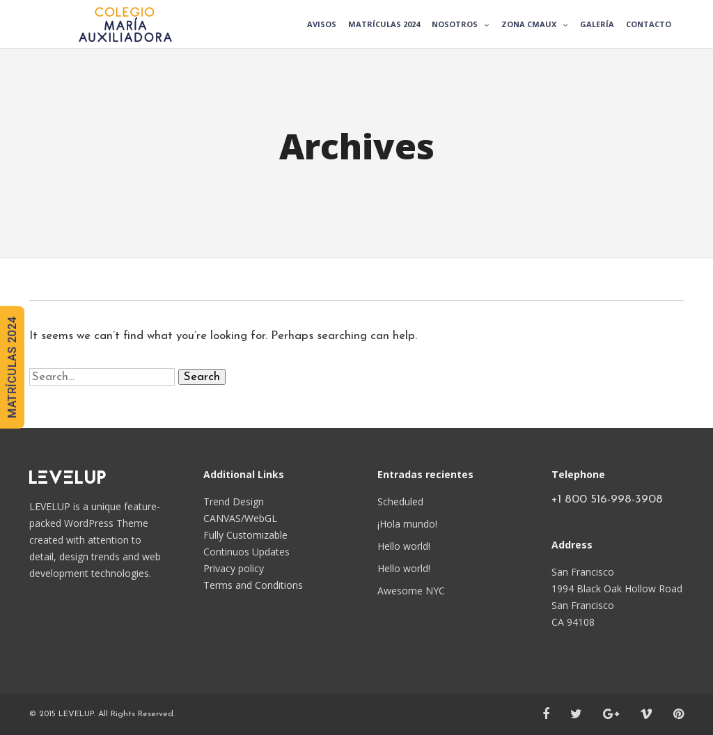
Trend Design (233, 501)
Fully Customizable (245, 535)
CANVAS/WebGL (240, 518)
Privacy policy (233, 568)
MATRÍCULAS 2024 (12, 367)
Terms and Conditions (253, 585)
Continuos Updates (246, 551)
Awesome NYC (411, 590)
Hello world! (403, 546)
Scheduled (400, 501)
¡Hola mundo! (407, 523)
